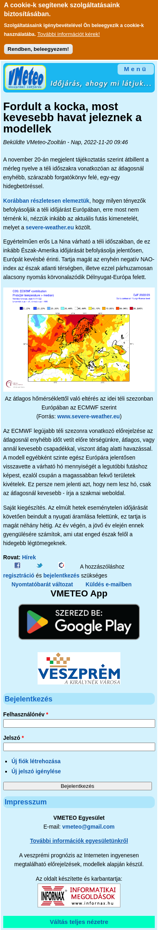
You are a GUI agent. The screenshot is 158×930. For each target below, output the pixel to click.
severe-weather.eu (50, 228)
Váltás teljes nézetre (79, 921)
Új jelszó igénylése (36, 771)
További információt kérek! (68, 30)
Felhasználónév (25, 715)
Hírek (29, 557)
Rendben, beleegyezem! (38, 45)
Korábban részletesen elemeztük (46, 201)
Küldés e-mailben (109, 585)
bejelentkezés (61, 576)
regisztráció (18, 576)
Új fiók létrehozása (36, 761)
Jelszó (13, 738)
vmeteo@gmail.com (88, 827)
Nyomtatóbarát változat (42, 585)
